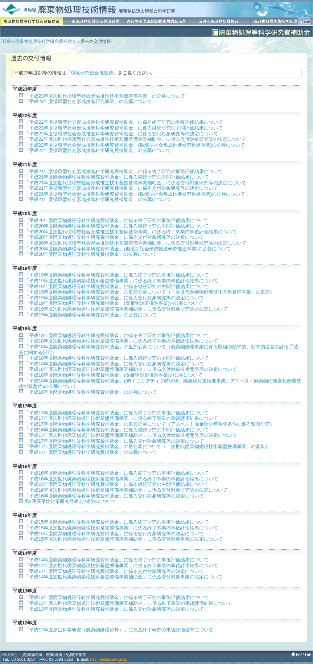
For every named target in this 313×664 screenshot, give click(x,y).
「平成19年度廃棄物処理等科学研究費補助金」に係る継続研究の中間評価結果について (116, 286)
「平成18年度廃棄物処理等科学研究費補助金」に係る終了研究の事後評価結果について (116, 335)
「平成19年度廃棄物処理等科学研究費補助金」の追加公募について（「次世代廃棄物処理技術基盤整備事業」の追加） (149, 292)
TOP (6, 41)
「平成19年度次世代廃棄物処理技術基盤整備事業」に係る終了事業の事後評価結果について (121, 280)
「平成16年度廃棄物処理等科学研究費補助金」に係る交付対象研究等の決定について (114, 496)
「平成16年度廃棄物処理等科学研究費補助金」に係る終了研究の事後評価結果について (116, 473)
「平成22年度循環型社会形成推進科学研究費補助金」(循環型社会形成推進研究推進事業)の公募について (134, 145)
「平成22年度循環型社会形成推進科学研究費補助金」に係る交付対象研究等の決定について (121, 133)
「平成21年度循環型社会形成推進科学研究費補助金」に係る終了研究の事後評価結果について (123, 171)
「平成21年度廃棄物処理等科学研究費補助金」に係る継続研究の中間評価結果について (116, 177)
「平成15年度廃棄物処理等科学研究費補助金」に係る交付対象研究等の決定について (114, 533)
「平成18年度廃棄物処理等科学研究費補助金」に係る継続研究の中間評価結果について (116, 358)
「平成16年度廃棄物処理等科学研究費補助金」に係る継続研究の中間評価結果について (116, 430)
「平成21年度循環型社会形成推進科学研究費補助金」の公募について (97, 199)
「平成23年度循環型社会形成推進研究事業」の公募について (88, 101)
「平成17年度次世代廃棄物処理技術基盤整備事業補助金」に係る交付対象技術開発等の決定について (130, 435)
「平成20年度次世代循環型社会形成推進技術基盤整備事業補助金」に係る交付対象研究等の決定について (135, 243)
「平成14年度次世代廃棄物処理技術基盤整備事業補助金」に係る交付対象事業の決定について (123, 576)
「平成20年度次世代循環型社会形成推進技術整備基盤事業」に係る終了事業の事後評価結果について (130, 231)
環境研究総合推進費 (92, 72)
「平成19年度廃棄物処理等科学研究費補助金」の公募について (90, 314)
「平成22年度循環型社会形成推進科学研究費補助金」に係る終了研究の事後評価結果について (123, 122)
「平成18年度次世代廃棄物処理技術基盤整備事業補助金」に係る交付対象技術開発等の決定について (130, 369)
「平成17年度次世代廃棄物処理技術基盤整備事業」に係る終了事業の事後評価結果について (121, 418)
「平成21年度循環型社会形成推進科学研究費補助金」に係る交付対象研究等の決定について (121, 188)
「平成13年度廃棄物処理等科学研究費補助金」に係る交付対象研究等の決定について (114, 609)
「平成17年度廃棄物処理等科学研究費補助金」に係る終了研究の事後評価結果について (116, 412)
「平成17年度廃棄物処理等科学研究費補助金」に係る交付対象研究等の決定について (114, 441)
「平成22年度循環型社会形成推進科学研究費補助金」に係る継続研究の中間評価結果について (123, 128)
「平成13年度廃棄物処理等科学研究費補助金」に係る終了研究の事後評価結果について (116, 597)
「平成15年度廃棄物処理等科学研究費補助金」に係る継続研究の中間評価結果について (116, 484)
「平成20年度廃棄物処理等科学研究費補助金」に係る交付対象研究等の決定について (114, 237)
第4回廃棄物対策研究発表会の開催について (70, 501)
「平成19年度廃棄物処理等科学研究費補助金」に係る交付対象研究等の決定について (114, 297)
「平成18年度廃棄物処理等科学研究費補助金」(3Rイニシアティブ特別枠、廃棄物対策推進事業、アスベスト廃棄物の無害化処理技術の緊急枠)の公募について (160, 383)
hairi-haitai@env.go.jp (108, 659)
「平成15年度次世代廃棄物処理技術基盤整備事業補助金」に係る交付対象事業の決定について (123, 539)
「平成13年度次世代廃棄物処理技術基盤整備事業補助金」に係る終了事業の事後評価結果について (128, 603)
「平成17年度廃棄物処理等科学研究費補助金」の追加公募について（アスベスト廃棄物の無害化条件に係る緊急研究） (149, 424)
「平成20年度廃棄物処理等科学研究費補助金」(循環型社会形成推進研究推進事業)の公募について (127, 248)
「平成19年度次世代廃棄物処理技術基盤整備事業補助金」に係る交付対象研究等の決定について (125, 309)
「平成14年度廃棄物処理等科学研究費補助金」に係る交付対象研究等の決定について (114, 571)
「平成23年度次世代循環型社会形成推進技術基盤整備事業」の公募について (104, 96)
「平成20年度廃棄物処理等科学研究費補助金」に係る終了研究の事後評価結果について (116, 220)
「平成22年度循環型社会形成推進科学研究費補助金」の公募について (97, 150)
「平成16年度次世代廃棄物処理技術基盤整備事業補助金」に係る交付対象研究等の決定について (125, 490)
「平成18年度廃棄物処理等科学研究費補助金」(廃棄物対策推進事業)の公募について (113, 375)
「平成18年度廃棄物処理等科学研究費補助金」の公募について (90, 392)
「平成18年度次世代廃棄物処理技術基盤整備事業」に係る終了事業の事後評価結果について (121, 341)
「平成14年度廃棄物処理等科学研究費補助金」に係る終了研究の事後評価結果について (116, 559)
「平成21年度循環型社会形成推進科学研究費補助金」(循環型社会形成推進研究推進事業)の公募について (134, 194)
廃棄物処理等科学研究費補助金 (45, 41)
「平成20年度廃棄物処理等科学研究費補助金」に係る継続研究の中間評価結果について (116, 226)
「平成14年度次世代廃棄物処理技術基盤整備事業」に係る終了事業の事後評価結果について (121, 565)
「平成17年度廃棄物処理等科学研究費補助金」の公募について (90, 452)
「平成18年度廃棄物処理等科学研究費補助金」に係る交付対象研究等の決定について (114, 363)
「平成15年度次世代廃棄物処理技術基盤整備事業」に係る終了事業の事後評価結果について (121, 527)
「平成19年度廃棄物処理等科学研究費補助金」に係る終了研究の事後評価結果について (116, 275)
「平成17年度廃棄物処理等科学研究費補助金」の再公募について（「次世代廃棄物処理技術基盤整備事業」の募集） (147, 446)
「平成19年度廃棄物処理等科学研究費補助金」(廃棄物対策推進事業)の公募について (113, 303)
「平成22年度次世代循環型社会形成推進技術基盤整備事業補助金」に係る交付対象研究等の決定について (135, 139)
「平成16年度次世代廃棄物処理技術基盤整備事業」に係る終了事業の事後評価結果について (121, 478)
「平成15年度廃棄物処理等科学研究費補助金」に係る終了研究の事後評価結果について (116, 522)
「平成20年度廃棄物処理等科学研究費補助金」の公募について (90, 254)
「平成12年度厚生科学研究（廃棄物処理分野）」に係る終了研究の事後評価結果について (118, 629)
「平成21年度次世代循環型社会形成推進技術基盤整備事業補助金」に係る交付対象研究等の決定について (135, 182)
